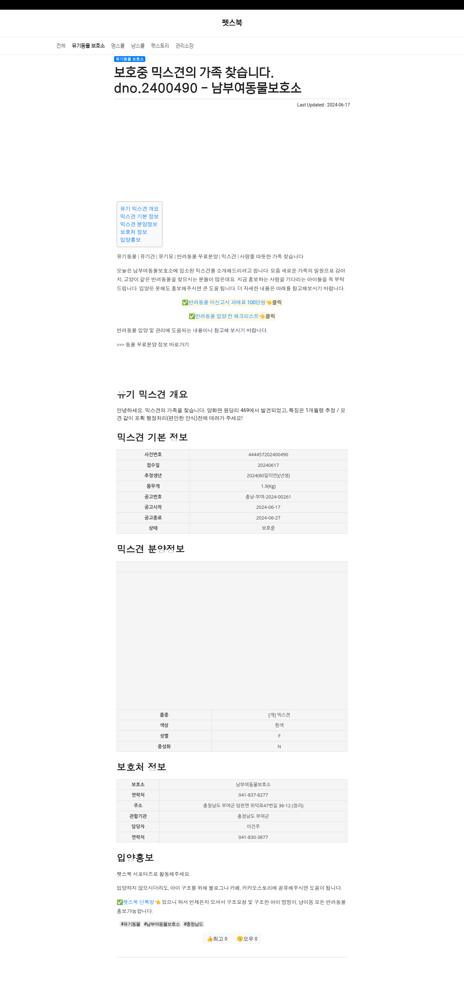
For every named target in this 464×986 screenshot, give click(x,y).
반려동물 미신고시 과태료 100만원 (227, 302)
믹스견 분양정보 (139, 224)
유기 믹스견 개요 (139, 209)
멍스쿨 (118, 46)
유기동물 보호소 (88, 46)
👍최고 (217, 939)
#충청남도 (193, 924)
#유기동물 (130, 924)
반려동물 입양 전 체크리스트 (227, 317)
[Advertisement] (232, 153)
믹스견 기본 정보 (139, 216)
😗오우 (247, 939)
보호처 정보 (133, 232)
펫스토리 (160, 46)
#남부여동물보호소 (162, 924)
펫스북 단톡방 (138, 902)
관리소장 (185, 46)
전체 (60, 46)
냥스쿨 (138, 46)
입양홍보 (130, 239)
